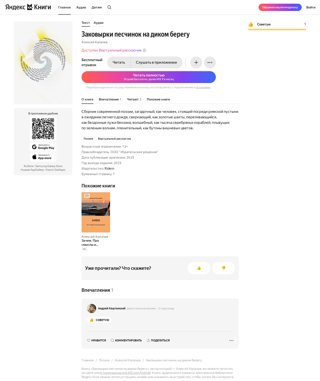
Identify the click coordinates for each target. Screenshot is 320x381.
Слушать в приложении (156, 62)
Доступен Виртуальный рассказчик (114, 50)
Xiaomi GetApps (55, 169)
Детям (97, 7)
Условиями (203, 87)
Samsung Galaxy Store (48, 166)
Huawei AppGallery (32, 169)
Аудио (81, 7)
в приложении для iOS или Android (125, 373)
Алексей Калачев (95, 42)
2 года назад (166, 308)
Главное (64, 7)
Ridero (109, 168)
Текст (86, 22)
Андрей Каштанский (111, 308)
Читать (119, 62)
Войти (310, 7)
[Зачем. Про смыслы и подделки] (96, 242)
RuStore (29, 166)
